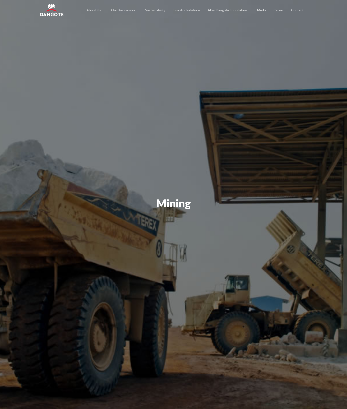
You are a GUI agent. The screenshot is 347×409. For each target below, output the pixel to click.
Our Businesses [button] (123, 10)
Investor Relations (186, 10)
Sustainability (155, 10)
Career (279, 10)
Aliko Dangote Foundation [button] (227, 10)
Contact (297, 10)
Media (261, 10)
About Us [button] (94, 10)
